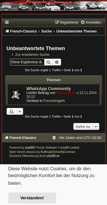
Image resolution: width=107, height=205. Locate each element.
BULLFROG (65, 93)
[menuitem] (90, 22)
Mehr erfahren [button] (38, 183)
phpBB (29, 147)
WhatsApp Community (49, 88)
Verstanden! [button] (32, 198)
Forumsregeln (54, 101)
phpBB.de (53, 155)
